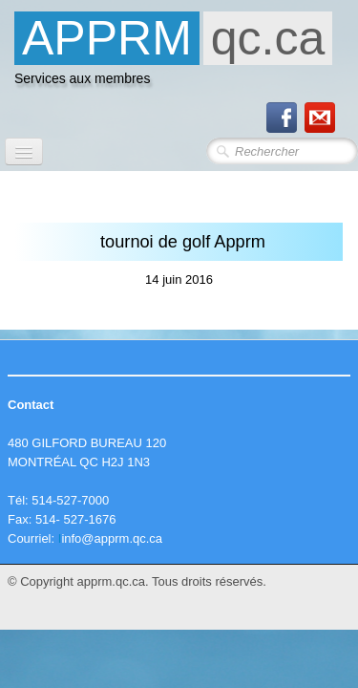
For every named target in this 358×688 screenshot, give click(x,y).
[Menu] (24, 151)
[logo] (173, 53)
